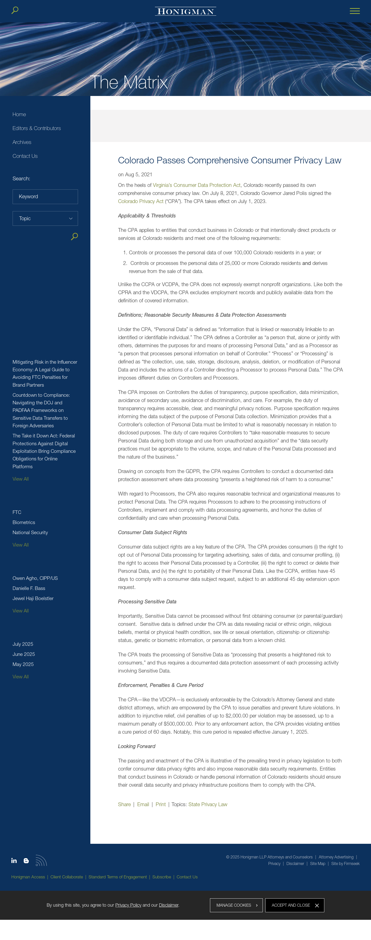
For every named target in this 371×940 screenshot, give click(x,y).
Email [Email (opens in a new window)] (143, 804)
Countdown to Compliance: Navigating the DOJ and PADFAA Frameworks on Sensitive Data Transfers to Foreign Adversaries (41, 410)
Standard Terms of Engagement (118, 876)
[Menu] (355, 11)
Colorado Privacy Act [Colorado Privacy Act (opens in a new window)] (141, 201)
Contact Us (25, 156)
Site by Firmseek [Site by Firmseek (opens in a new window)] (345, 863)
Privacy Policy (128, 905)
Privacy (274, 863)
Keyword (28, 196)
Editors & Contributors (37, 128)
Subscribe (161, 876)
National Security (30, 532)
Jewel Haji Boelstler (33, 598)
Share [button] (124, 804)
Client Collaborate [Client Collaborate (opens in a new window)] (66, 876)
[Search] (14, 10)
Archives (22, 142)
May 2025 (23, 664)
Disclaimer (295, 863)
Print (161, 804)
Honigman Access (28, 876)
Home (19, 114)
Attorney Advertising (336, 857)
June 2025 (24, 654)
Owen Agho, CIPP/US (35, 578)
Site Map (317, 863)
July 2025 (23, 644)
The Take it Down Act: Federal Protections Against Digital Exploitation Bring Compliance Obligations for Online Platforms (44, 451)
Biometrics (24, 522)
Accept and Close (291, 905)
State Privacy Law (208, 804)
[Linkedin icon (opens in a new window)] (14, 861)
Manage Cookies (234, 905)
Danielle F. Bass (29, 588)
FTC (17, 512)
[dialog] (185, 905)
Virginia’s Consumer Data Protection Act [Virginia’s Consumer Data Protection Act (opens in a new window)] (197, 185)
